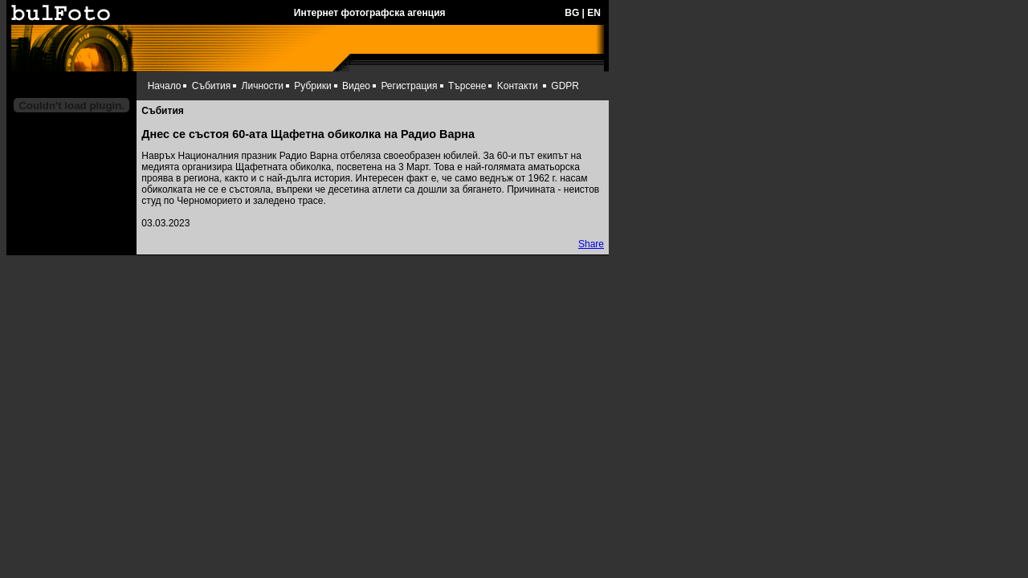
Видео (356, 86)
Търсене (467, 86)
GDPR (565, 86)
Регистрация (409, 86)
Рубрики (312, 86)
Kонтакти (517, 86)
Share (591, 244)
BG (572, 12)
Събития (211, 86)
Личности (263, 86)
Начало (165, 86)
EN (594, 12)
